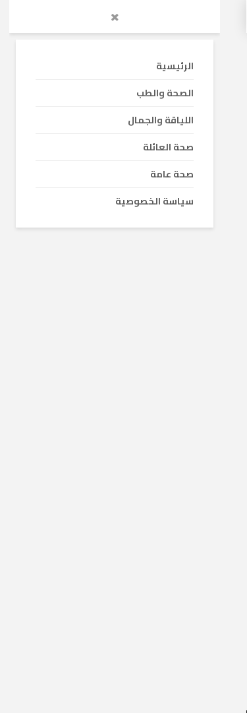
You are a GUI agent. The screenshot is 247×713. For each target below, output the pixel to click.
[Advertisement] (123, 176)
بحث (74, 564)
